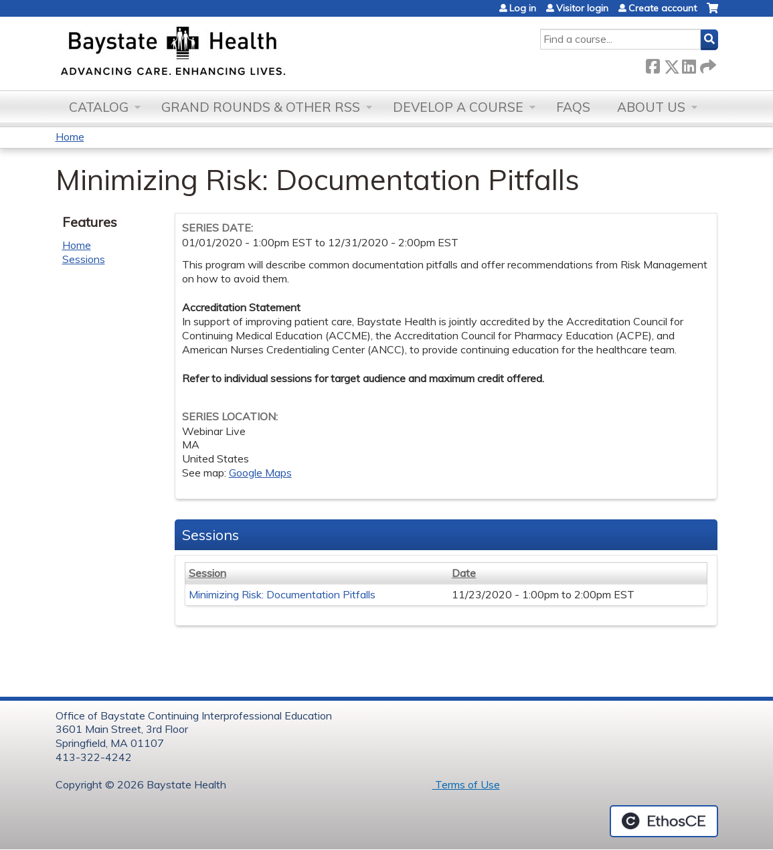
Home (70, 136)
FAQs (573, 107)
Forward (706, 64)
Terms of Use (466, 784)
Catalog (98, 107)
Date (464, 573)
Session (207, 573)
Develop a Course (458, 107)
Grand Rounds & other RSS (260, 107)
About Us (651, 107)
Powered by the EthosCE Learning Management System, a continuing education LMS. (664, 821)
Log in (522, 8)
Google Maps (260, 472)
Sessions (83, 259)
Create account (662, 8)
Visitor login (582, 8)
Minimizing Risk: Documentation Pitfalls (282, 594)
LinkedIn (688, 64)
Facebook (652, 64)
